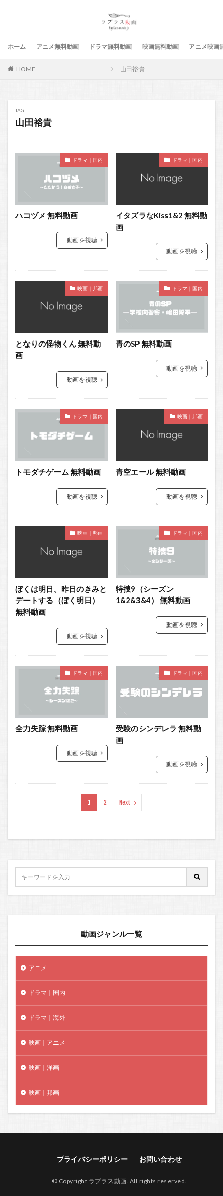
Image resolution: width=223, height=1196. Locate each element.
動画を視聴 (82, 240)
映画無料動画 (160, 46)
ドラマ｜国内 (87, 160)
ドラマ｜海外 (47, 1017)
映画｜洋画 (44, 1067)
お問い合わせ (160, 1159)
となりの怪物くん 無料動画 (58, 349)
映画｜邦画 (90, 288)
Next (125, 802)
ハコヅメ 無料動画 (46, 215)
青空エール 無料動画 (151, 471)
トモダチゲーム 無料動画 (58, 471)
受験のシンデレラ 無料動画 (158, 734)
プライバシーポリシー (92, 1159)
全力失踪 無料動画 (46, 728)
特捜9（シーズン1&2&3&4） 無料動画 (153, 594)
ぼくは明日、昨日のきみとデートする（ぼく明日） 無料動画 (61, 600)
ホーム (17, 46)
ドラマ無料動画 (110, 46)
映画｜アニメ (47, 1042)
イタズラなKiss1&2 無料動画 (161, 221)
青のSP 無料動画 (144, 343)
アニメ (38, 968)
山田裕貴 (132, 69)
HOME (25, 69)
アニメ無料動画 (57, 46)
